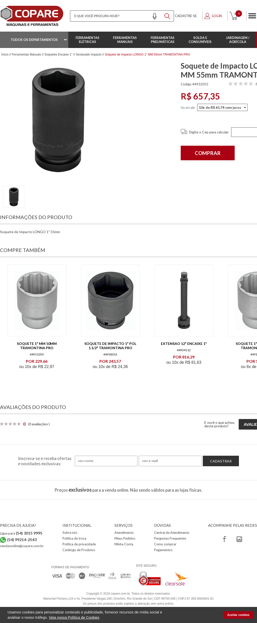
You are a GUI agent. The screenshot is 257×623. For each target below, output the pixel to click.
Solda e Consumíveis (200, 40)
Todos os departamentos (34, 40)
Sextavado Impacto (89, 54)
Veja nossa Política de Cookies (74, 617)
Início (5, 54)
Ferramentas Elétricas (87, 40)
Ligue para (21, 533)
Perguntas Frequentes (170, 538)
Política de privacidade (79, 544)
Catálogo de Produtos (78, 550)
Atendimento (124, 533)
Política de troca (74, 538)
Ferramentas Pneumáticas (162, 40)
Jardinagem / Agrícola (237, 40)
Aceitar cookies (238, 615)
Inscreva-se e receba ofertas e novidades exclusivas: (45, 461)
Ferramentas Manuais (125, 40)
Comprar (208, 153)
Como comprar (165, 544)
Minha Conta (123, 544)
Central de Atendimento (171, 533)
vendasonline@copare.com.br (22, 546)
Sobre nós (69, 533)
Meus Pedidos (124, 538)
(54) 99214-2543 (22, 539)
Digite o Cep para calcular (209, 132)
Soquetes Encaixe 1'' (58, 54)
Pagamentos (163, 550)
